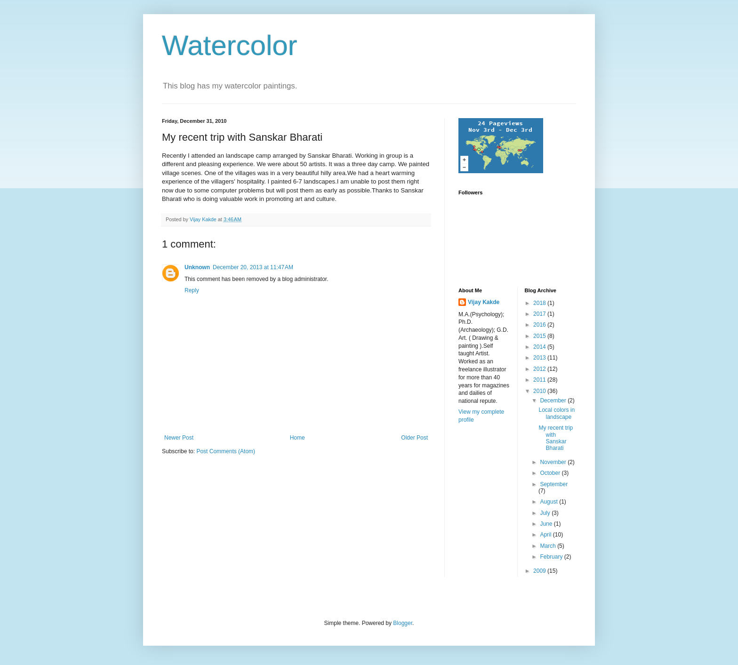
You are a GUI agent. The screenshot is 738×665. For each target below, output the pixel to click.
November (554, 462)
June (547, 524)
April (546, 534)
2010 (540, 391)
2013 (540, 357)
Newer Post (178, 437)
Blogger (402, 623)
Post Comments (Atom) (225, 451)
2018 (540, 303)
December (554, 400)
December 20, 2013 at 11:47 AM (253, 267)
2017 (540, 314)
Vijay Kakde (483, 302)
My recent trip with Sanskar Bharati (555, 438)
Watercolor (229, 45)
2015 (540, 336)
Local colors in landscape (556, 413)
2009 (540, 571)
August (549, 501)
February (552, 556)
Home (297, 437)
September (554, 484)
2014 (540, 347)
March (548, 546)
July (546, 513)
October (551, 473)
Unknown (197, 267)
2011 (540, 380)
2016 (540, 324)
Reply (191, 290)
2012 (540, 369)
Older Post (414, 437)
